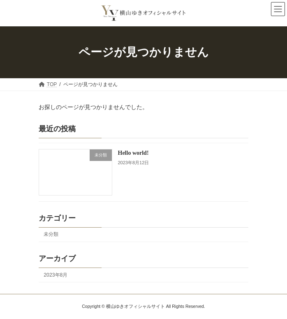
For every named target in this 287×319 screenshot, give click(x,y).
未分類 (51, 234)
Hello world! (133, 153)
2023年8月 (55, 274)
